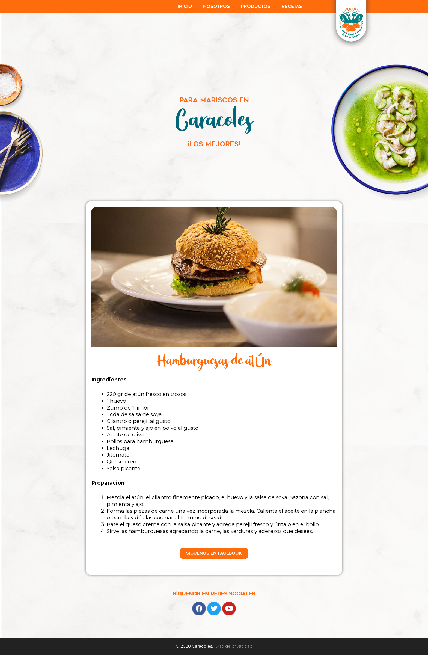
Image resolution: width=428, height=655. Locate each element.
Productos (256, 6)
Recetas (291, 6)
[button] (214, 553)
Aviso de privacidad (233, 646)
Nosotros (216, 6)
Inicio (184, 6)
